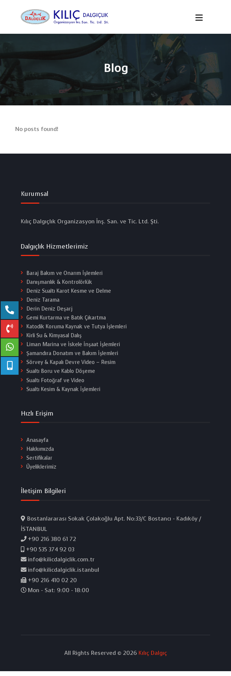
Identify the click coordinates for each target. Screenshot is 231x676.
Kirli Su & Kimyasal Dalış (54, 338)
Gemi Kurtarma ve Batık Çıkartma (66, 320)
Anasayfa (37, 442)
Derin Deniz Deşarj (49, 311)
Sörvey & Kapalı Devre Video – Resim (71, 364)
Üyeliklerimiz (41, 469)
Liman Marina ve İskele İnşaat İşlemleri (73, 347)
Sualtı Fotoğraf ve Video (55, 382)
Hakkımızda (40, 451)
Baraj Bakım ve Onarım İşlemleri (64, 275)
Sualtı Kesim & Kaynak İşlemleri (63, 391)
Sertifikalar (39, 460)
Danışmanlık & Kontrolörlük (59, 284)
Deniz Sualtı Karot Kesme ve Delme (68, 293)
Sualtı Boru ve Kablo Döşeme (60, 373)
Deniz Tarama (42, 302)
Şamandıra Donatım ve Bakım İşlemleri (72, 356)
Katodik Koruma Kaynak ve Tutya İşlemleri (76, 329)
